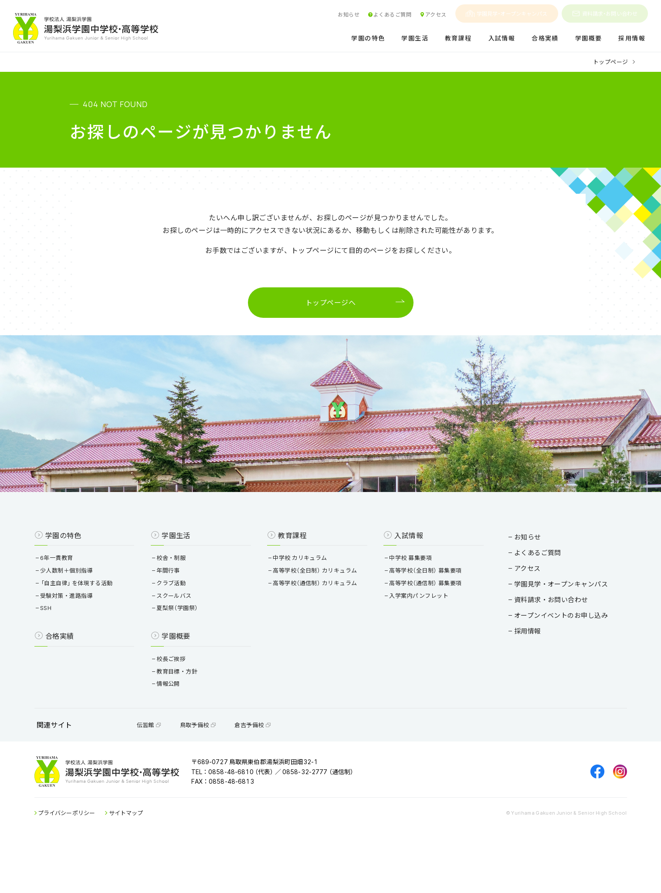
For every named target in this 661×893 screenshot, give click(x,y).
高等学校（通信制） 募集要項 (420, 615)
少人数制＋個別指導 (91, 603)
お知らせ (348, 14)
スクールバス (188, 628)
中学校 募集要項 (404, 590)
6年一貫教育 (81, 590)
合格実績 (545, 38)
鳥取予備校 (222, 765)
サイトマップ (150, 862)
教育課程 (458, 38)
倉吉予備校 (276, 765)
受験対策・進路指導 (91, 628)
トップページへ (330, 305)
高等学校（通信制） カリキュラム (319, 615)
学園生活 (414, 38)
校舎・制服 (185, 590)
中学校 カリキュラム (304, 590)
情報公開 (182, 716)
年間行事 (182, 603)
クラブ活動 (185, 615)
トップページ (610, 61)
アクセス (433, 14)
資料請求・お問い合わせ (604, 13)
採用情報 (631, 38)
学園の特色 (368, 38)
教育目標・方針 (191, 704)
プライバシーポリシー (91, 862)
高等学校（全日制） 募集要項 (420, 603)
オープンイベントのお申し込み (537, 640)
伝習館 (173, 765)
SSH (70, 641)
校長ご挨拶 (185, 691)
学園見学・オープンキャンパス (507, 13)
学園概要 (588, 38)
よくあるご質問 (389, 14)
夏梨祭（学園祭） (191, 641)
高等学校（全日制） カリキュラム (319, 603)
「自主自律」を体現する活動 (101, 615)
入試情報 (501, 38)
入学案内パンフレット (413, 628)
